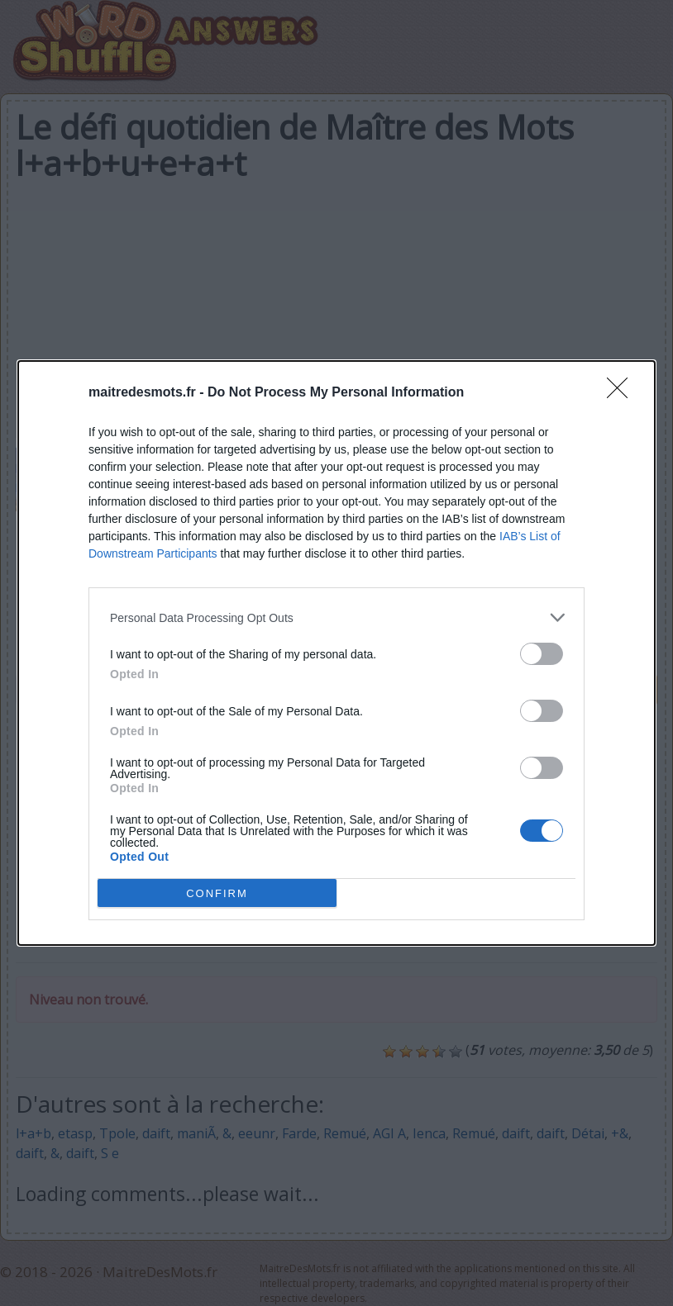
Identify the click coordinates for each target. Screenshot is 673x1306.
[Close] (622, 393)
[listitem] (336, 617)
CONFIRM (217, 892)
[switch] (541, 654)
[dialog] (336, 653)
